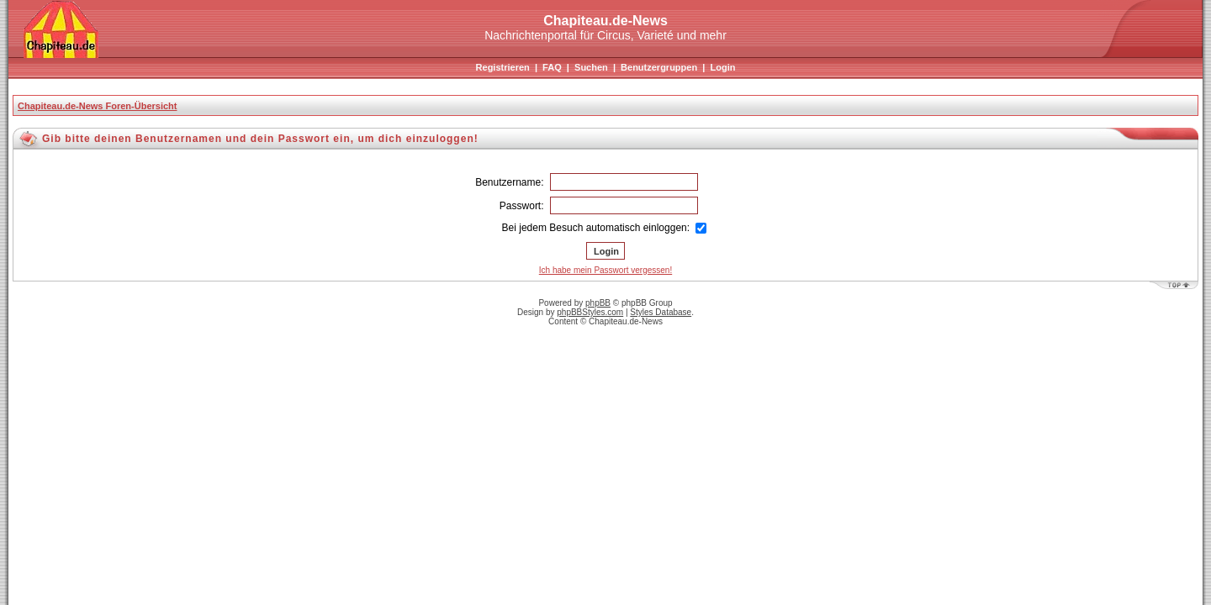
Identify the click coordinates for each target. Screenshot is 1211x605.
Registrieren (503, 67)
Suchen (591, 67)
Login (722, 67)
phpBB (598, 303)
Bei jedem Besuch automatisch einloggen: (604, 228)
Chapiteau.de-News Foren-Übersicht (97, 106)
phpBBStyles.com (590, 312)
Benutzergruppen (659, 67)
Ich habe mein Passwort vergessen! (605, 270)
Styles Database (660, 312)
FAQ (552, 67)
